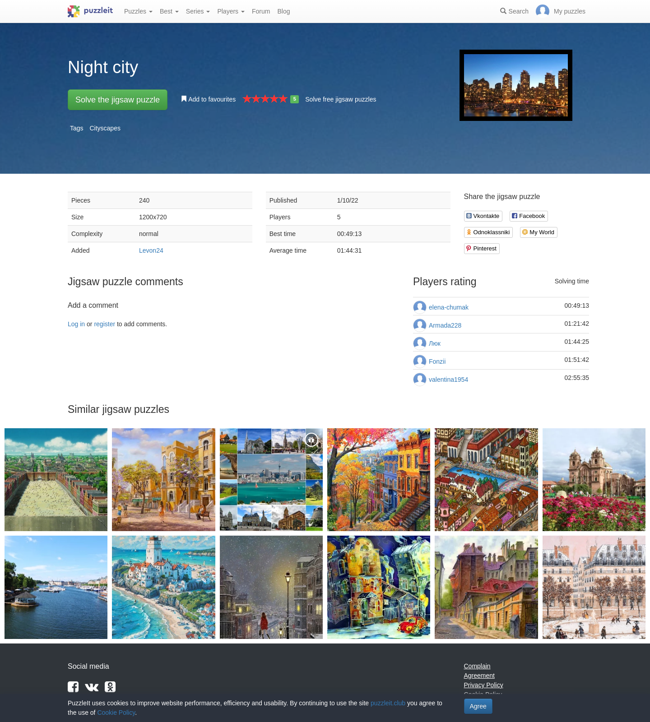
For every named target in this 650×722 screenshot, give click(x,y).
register (104, 324)
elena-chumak (449, 307)
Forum (261, 11)
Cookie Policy (116, 712)
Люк (435, 343)
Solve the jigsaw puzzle (117, 99)
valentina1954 (448, 379)
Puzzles (138, 11)
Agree (478, 706)
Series (198, 11)
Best (169, 11)
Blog (283, 11)
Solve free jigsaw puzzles (340, 99)
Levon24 (151, 250)
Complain (477, 666)
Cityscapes (104, 128)
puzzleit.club (388, 703)
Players (231, 11)
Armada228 (445, 325)
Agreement (479, 675)
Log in (76, 324)
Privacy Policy (483, 685)
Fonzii (437, 361)
